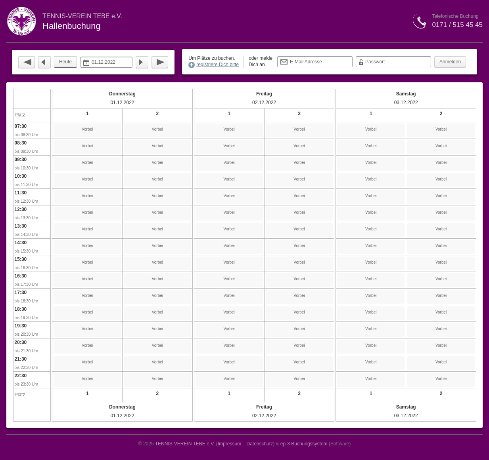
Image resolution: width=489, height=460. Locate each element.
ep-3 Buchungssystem (304, 444)
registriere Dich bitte (217, 64)
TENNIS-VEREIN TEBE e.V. (185, 444)
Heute (65, 62)
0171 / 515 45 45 (457, 25)
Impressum (229, 444)
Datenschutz (259, 444)
